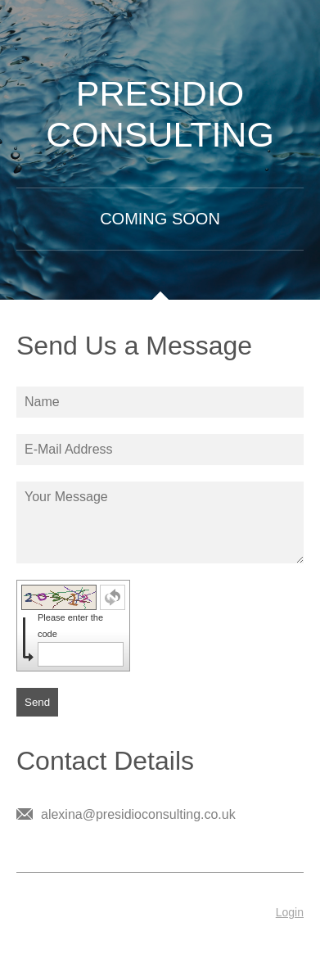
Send (37, 702)
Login (290, 912)
